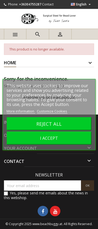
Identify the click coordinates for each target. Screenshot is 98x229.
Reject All (49, 123)
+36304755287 (30, 4)
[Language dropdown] (81, 4)
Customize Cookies (52, 111)
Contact (48, 4)
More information (21, 111)
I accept (49, 138)
